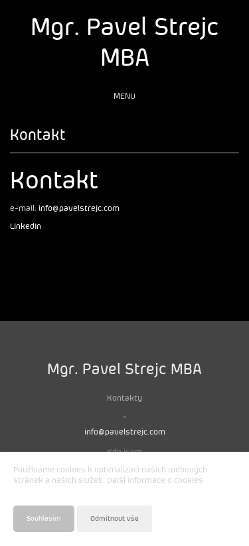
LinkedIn (25, 226)
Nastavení (219, 518)
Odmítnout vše (114, 518)
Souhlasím (44, 518)
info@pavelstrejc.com (79, 208)
